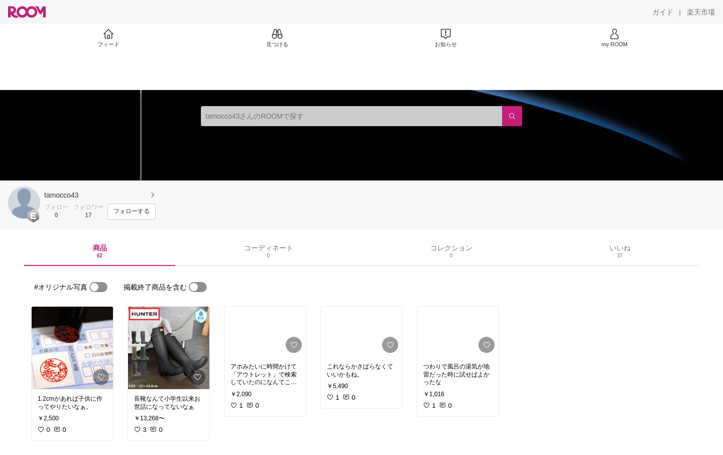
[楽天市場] (701, 12)
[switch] (98, 287)
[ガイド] (662, 12)
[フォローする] (131, 212)
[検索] (512, 116)
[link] (72, 348)
